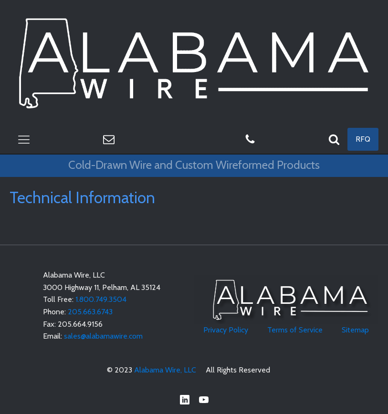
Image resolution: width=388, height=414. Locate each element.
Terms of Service (295, 329)
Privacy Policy (225, 329)
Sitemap (355, 329)
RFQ (363, 139)
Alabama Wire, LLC (165, 369)
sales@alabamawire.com (103, 336)
